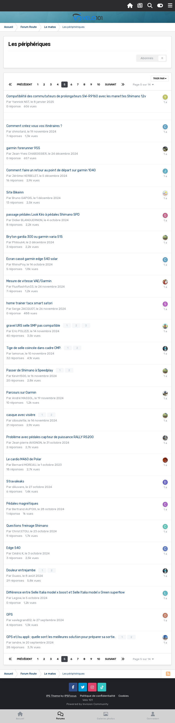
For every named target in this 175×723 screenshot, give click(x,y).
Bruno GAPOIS (22, 198)
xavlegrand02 (22, 619)
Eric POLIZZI (20, 331)
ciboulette (19, 419)
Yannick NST (20, 101)
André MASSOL (22, 397)
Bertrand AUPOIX (24, 508)
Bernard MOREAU (24, 464)
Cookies (123, 694)
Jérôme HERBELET (25, 175)
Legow (16, 597)
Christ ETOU (20, 530)
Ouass (16, 574)
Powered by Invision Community (87, 702)
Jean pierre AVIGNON (27, 441)
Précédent (24, 84)
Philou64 (18, 242)
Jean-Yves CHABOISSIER (29, 153)
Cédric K (17, 552)
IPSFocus (70, 694)
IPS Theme (53, 694)
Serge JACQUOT (23, 308)
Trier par (159, 78)
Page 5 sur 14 (143, 84)
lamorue (18, 353)
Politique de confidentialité (97, 694)
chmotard (19, 131)
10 (98, 84)
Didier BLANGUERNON (27, 220)
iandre (16, 641)
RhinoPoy (18, 264)
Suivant (110, 84)
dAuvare (18, 486)
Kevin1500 (19, 375)
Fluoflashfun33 (22, 286)
